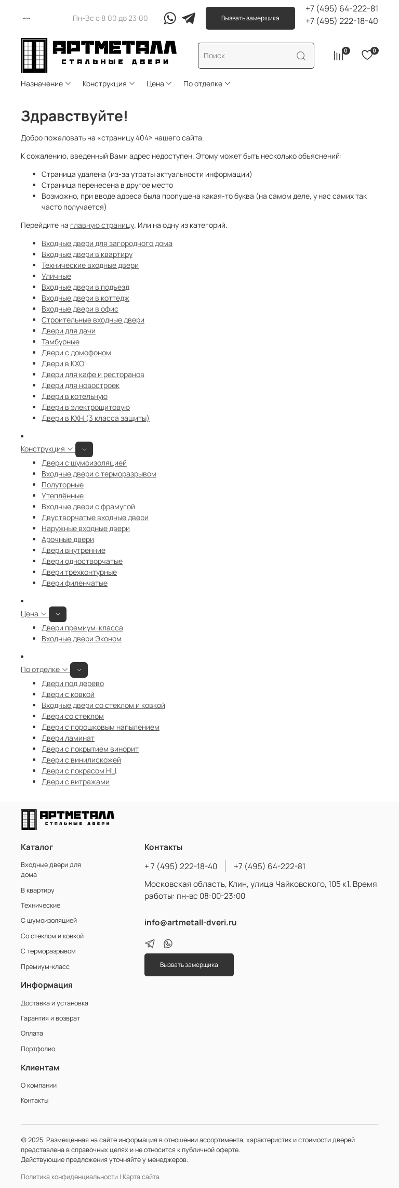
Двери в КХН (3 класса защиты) (96, 418)
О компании (39, 1085)
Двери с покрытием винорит (90, 749)
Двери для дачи (69, 330)
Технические (40, 905)
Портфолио (38, 1048)
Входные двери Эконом (82, 638)
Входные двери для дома (51, 869)
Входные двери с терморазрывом (99, 474)
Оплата (32, 1033)
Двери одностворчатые (82, 561)
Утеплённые (63, 495)
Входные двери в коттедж (85, 298)
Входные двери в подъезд (85, 287)
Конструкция (109, 83)
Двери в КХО (63, 363)
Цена (160, 83)
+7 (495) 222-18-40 (341, 21)
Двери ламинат (68, 738)
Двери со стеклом (73, 716)
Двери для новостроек (80, 385)
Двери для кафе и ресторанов (93, 374)
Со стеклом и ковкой (52, 936)
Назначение (46, 83)
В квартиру (38, 890)
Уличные (56, 276)
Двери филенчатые (75, 583)
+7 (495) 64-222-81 (341, 8)
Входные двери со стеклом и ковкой (103, 705)
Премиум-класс (45, 966)
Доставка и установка (54, 1003)
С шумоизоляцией (49, 920)
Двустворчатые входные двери (95, 517)
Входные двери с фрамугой (88, 506)
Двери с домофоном (76, 352)
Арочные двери (68, 539)
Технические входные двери (90, 265)
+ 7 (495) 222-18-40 (180, 866)
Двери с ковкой (68, 694)
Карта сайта (141, 1176)
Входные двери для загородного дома (107, 243)
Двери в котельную (75, 396)
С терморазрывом (48, 951)
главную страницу (102, 225)
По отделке (207, 83)
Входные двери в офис (80, 309)
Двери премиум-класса (82, 627)
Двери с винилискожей (81, 760)
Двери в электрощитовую (86, 407)
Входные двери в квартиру (87, 254)
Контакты (34, 1100)
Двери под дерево (73, 683)
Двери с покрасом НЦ (79, 771)
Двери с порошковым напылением (100, 727)
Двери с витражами (76, 781)
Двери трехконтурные (79, 572)
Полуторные (63, 484)
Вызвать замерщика (250, 18)
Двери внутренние (73, 550)
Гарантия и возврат (50, 1018)
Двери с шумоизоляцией (84, 463)
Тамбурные (60, 341)
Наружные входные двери (86, 528)
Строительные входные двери (93, 320)
